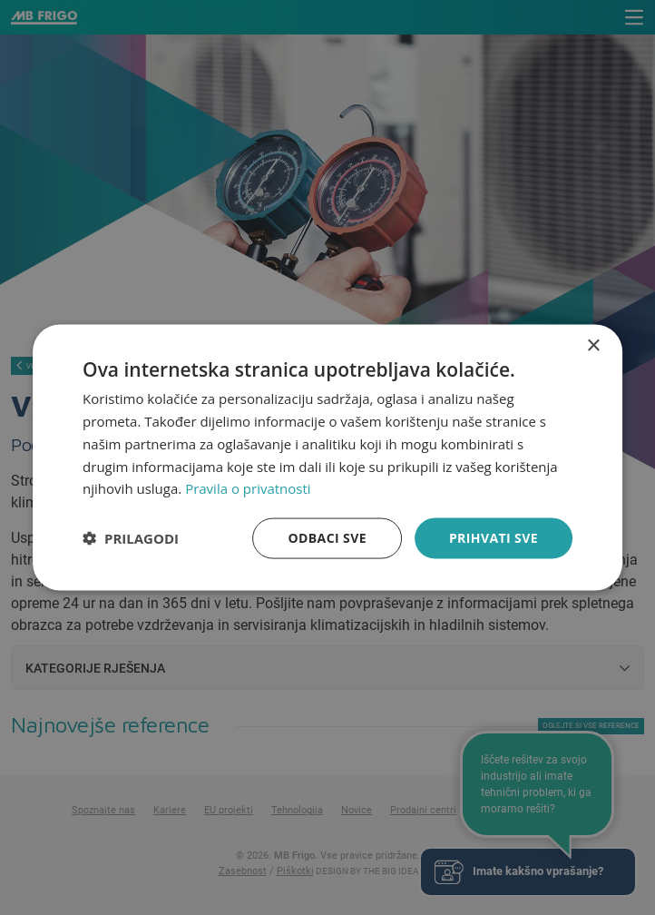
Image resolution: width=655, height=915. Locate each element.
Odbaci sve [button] (327, 537)
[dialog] (327, 458)
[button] (131, 538)
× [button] (593, 346)
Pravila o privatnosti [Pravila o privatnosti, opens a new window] (247, 488)
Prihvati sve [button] (493, 537)
